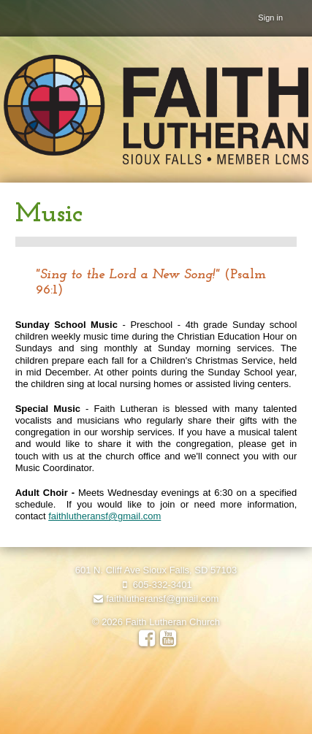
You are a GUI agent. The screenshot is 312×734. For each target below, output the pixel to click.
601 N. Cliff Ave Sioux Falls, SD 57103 (156, 570)
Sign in (270, 17)
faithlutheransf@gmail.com (104, 516)
